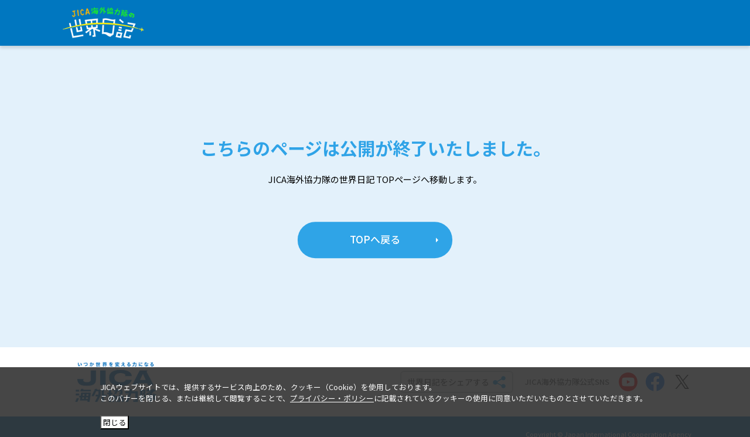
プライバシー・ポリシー (332, 398)
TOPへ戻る (375, 239)
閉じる (114, 422)
